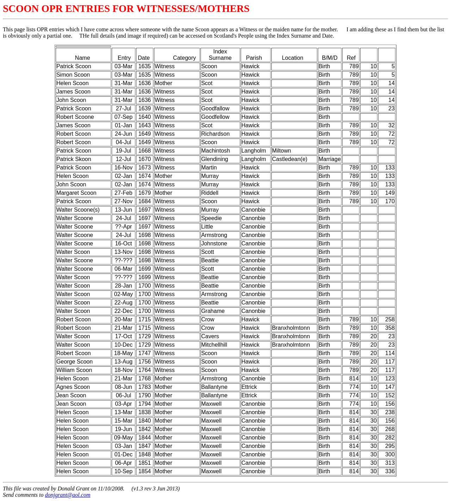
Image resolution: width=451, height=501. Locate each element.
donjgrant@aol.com (68, 495)
